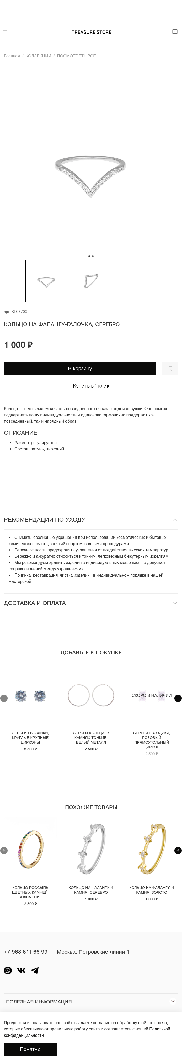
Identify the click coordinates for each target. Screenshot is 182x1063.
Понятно (30, 1049)
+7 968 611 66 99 (25, 952)
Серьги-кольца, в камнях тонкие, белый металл (91, 737)
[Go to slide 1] (89, 256)
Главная (12, 55)
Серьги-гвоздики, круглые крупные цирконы (30, 737)
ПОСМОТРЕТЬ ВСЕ (76, 55)
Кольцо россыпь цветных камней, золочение (30, 892)
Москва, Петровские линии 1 (93, 952)
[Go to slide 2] (93, 256)
